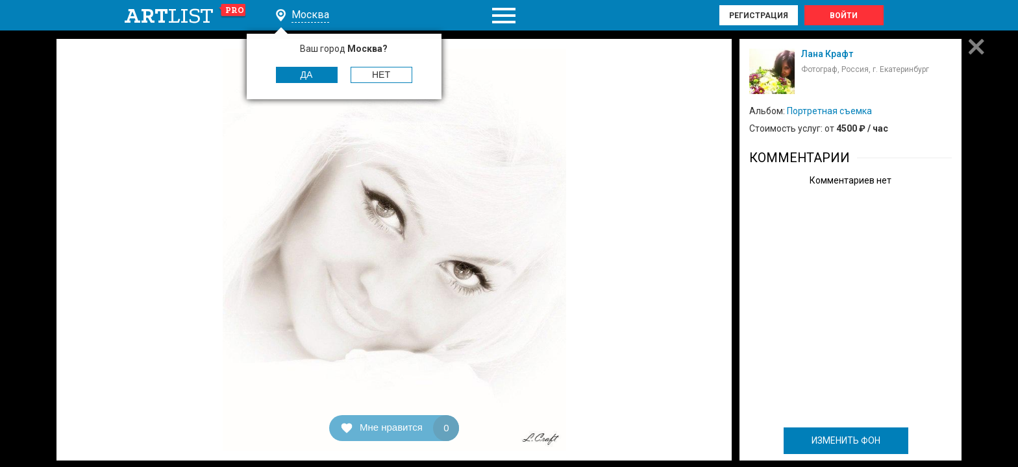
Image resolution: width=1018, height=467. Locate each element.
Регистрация (758, 15)
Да (307, 74)
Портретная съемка (829, 111)
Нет (381, 74)
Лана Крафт (827, 54)
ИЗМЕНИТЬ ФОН (846, 440)
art (185, 15)
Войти (844, 15)
